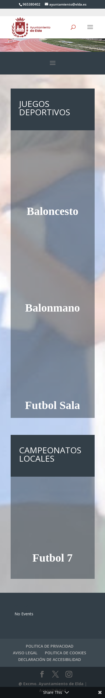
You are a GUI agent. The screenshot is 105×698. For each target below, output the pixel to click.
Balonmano (52, 308)
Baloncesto (52, 211)
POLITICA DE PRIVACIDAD (49, 646)
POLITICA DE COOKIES (65, 652)
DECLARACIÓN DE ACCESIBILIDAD (49, 659)
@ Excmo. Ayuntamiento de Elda (50, 683)
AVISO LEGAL (25, 652)
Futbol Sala (52, 405)
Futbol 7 (52, 558)
